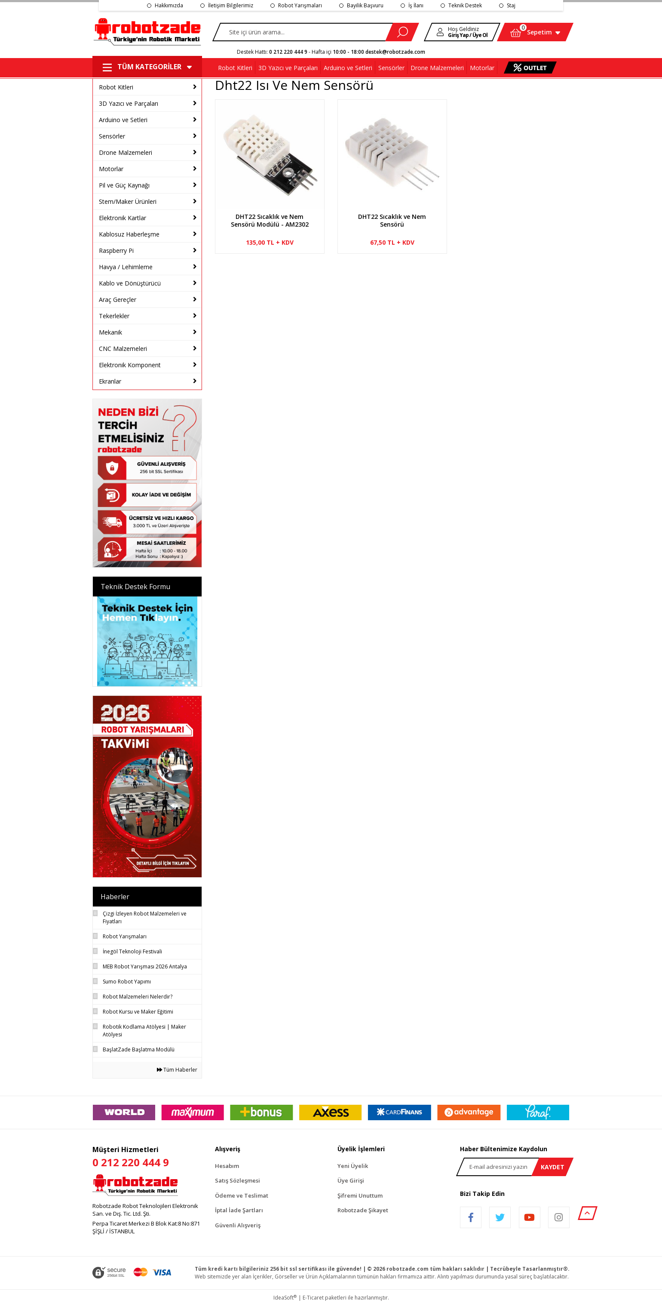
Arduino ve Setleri (123, 120)
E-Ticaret (313, 1297)
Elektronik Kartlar (122, 218)
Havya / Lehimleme (126, 267)
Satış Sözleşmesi (237, 1180)
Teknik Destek (465, 5)
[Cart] (535, 32)
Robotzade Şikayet (362, 1210)
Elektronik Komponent (130, 365)
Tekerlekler (114, 316)
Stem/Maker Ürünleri (127, 201)
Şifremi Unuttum (360, 1195)
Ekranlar (110, 381)
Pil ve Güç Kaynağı (124, 185)
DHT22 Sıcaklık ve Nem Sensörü (392, 220)
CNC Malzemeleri (123, 348)
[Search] (315, 32)
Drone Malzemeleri (125, 152)
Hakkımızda (169, 5)
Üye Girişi (350, 1180)
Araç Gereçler (117, 299)
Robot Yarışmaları (300, 5)
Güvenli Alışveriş (238, 1225)
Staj (511, 5)
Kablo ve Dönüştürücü (130, 283)
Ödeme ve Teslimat (241, 1195)
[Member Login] (462, 32)
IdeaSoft (285, 1297)
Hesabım (227, 1166)
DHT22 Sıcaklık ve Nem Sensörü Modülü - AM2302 (270, 220)
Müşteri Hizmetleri (147, 1157)
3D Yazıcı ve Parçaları (128, 103)
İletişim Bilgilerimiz (230, 5)
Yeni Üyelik (352, 1166)
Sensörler (112, 136)
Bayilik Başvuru (365, 5)
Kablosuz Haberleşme (129, 234)
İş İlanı (415, 5)
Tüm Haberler (177, 1069)
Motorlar (111, 169)
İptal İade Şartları (239, 1210)
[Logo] (147, 32)
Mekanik (110, 332)
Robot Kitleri (116, 87)
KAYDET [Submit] (552, 1167)
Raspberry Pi (116, 250)
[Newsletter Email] (515, 1167)
